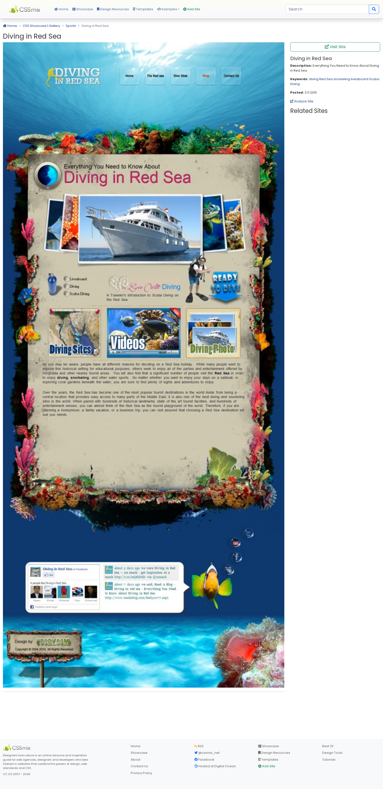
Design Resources (113, 9)
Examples (167, 9)
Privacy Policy (141, 773)
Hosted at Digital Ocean (215, 766)
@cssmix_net (207, 752)
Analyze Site (301, 101)
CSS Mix (25, 9)
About (135, 759)
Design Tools (332, 752)
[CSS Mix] (17, 748)
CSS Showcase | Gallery (41, 25)
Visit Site (335, 47)
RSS (199, 746)
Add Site (191, 9)
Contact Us (139, 766)
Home (61, 9)
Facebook (204, 759)
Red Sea (326, 79)
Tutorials (329, 759)
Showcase (82, 9)
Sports (71, 25)
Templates (143, 9)
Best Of (327, 746)
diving (314, 79)
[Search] (327, 9)
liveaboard (359, 79)
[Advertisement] (143, 703)
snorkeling (341, 79)
